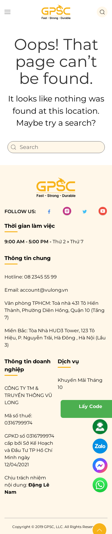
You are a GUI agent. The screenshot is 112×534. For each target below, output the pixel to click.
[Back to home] (56, 12)
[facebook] (49, 211)
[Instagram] (67, 211)
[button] (7, 12)
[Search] (56, 147)
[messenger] (100, 466)
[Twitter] (84, 211)
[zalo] (100, 447)
